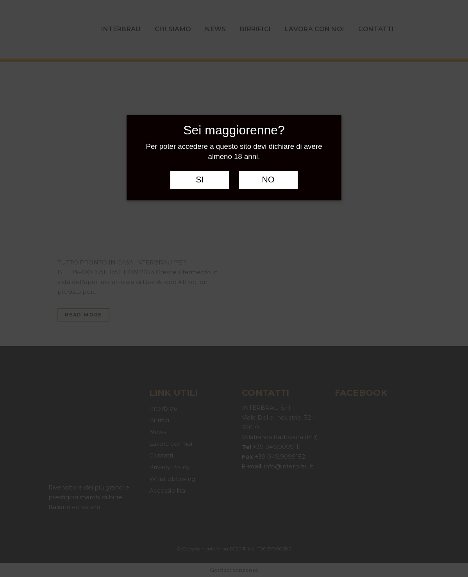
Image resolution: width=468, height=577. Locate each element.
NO (268, 179)
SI (200, 179)
